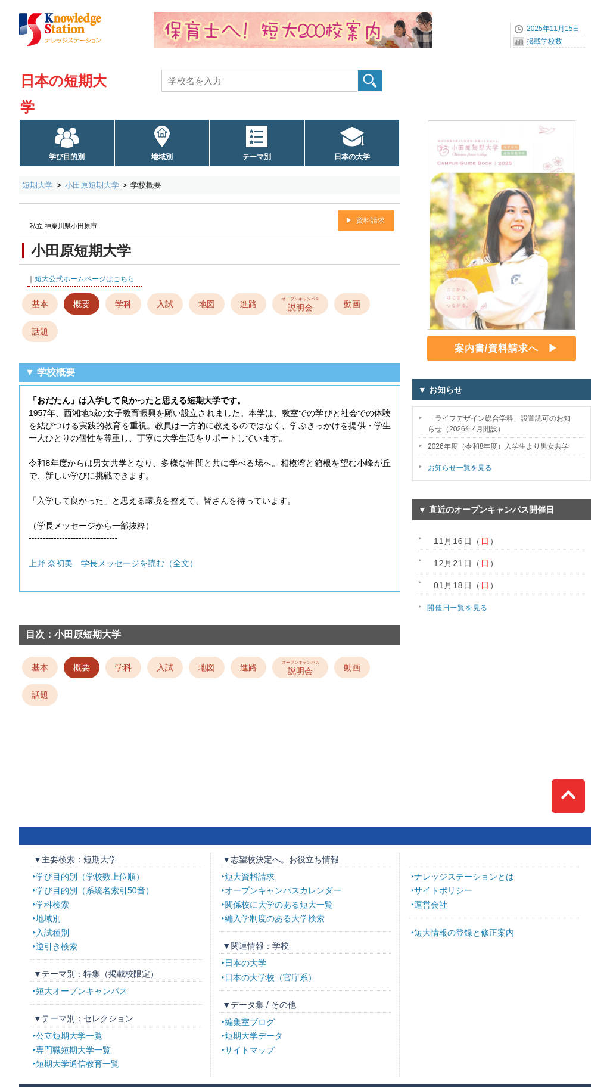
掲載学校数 (544, 41)
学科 (123, 304)
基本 (40, 304)
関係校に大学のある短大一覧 (279, 904)
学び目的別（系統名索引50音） (95, 890)
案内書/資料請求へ (497, 348)
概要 (81, 304)
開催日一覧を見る (457, 608)
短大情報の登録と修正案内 (464, 932)
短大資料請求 (250, 876)
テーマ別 (256, 157)
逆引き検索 (56, 946)
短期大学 (37, 185)
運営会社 (430, 904)
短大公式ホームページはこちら (85, 279)
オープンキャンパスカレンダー (283, 890)
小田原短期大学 (92, 185)
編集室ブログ (250, 1022)
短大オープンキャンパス (81, 991)
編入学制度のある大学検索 (275, 918)
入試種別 (52, 932)
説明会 (300, 303)
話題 (40, 331)
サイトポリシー (443, 890)
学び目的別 (67, 157)
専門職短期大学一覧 (73, 1050)
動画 (352, 304)
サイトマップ (250, 1050)
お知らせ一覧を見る (460, 468)
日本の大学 (352, 157)
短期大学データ (254, 1036)
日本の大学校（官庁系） (270, 977)
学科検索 (52, 904)
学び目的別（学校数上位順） (90, 876)
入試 (165, 304)
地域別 (162, 157)
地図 (206, 304)
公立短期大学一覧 (69, 1036)
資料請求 (370, 220)
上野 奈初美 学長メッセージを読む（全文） (113, 563)
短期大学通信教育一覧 (77, 1064)
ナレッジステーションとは (464, 876)
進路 (248, 304)
